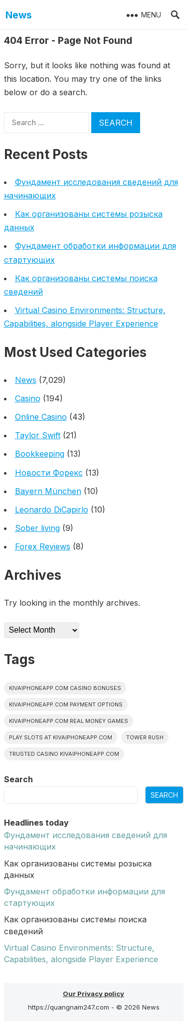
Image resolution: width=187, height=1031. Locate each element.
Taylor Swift (37, 435)
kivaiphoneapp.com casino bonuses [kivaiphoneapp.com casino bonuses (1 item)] (65, 688)
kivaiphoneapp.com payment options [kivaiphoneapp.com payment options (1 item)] (66, 704)
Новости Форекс (49, 473)
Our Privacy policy (93, 994)
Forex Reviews (42, 546)
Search (18, 779)
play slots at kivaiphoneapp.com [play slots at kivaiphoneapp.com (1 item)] (60, 737)
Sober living (37, 528)
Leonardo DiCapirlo (51, 510)
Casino (27, 398)
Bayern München (48, 491)
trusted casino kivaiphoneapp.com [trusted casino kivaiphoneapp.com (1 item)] (64, 753)
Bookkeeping (39, 454)
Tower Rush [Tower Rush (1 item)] (145, 737)
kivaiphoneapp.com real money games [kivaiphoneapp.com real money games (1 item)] (68, 720)
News (18, 15)
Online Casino (41, 417)
